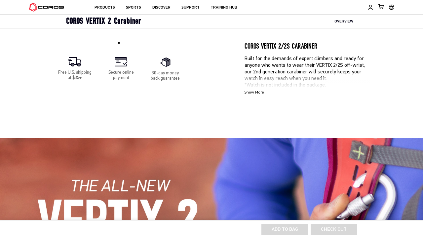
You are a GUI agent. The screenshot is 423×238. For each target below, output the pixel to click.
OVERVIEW (343, 22)
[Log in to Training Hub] (370, 7)
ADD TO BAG (285, 229)
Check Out (334, 229)
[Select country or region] (391, 7)
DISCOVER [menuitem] (161, 8)
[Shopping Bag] (381, 6)
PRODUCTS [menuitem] (105, 8)
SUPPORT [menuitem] (190, 8)
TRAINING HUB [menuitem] (224, 8)
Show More (254, 92)
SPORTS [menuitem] (133, 8)
